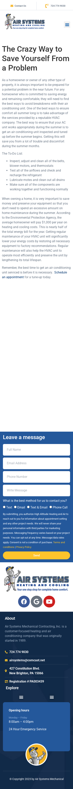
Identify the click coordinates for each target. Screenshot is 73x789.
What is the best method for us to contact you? (35, 500)
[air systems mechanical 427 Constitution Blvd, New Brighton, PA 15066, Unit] (36, 359)
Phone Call (60, 507)
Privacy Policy (23, 547)
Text (9, 507)
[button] (67, 24)
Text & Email (38, 507)
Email (21, 507)
